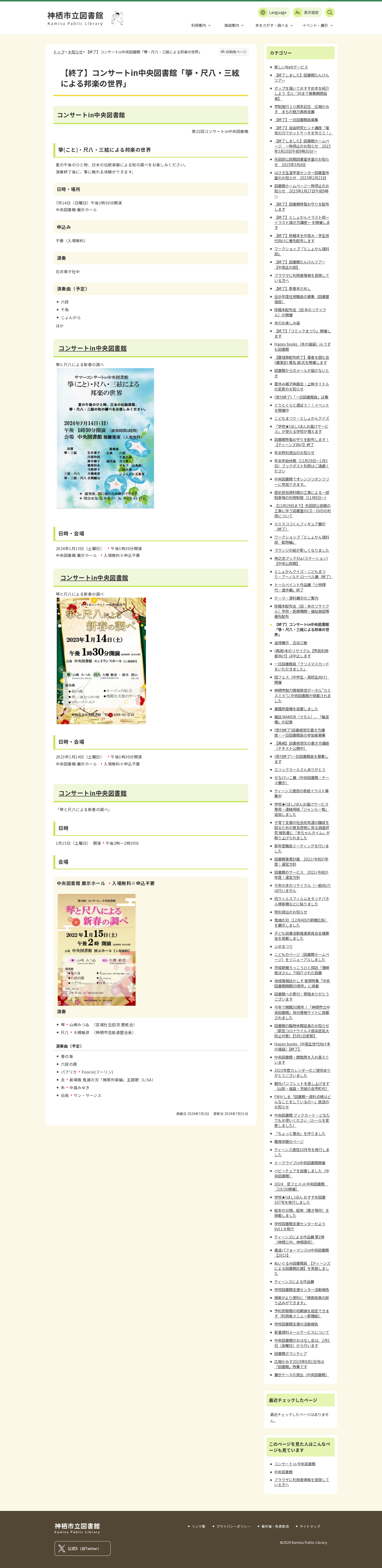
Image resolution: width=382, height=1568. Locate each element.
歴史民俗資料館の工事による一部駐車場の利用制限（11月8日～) (301, 495)
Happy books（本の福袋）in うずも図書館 (302, 346)
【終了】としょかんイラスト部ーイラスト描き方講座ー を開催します (302, 222)
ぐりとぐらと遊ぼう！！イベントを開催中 (301, 407)
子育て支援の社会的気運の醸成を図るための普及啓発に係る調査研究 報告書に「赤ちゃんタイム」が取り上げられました (302, 830)
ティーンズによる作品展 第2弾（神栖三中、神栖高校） (299, 1239)
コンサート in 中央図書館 (294, 1463)
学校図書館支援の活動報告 (296, 1324)
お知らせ (75, 51)
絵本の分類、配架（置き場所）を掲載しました (301, 1212)
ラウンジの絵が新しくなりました (301, 550)
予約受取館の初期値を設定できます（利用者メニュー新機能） (301, 1313)
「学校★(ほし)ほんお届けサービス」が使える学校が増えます (301, 428)
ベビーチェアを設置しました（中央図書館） (301, 1173)
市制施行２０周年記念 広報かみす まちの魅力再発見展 (301, 109)
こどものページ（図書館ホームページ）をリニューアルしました (301, 957)
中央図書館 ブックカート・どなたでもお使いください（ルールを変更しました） (302, 1120)
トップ (58, 51)
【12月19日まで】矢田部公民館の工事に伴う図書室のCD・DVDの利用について (302, 510)
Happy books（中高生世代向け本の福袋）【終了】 (302, 1046)
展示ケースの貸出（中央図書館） (301, 1374)
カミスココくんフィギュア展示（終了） (299, 526)
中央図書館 (283, 1471)
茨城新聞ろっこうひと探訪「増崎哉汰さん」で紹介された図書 (301, 970)
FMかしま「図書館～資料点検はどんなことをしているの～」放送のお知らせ (302, 1101)
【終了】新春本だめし (292, 288)
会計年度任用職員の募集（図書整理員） (301, 299)
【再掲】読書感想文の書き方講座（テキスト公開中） (301, 745)
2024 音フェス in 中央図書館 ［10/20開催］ (301, 1186)
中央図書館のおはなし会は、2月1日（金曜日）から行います (302, 1342)
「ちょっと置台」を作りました (299, 1133)
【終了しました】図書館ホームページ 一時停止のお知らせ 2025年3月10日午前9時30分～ (302, 146)
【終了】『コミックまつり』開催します (302, 333)
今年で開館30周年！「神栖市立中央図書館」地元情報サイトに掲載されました (302, 1012)
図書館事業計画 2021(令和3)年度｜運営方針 (301, 861)
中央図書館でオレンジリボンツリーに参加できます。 (301, 481)
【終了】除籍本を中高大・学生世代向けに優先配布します (301, 238)
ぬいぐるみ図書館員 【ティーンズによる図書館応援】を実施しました (302, 1268)
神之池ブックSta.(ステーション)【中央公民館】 (301, 560)
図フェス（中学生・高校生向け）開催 (301, 679)
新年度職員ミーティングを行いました (301, 848)
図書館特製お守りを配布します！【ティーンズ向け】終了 (301, 442)
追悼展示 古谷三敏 (290, 642)
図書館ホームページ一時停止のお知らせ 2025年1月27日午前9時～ (301, 191)
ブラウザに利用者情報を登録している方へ (301, 277)
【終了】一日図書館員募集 (296, 119)
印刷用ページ (236, 51)
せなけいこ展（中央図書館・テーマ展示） (301, 780)
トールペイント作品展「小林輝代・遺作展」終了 (299, 587)
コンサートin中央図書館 (92, 347)
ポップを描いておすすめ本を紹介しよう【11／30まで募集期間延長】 (301, 93)
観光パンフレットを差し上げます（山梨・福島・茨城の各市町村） (301, 1086)
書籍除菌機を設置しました (296, 708)
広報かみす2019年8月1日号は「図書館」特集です (299, 1364)
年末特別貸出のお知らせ (294, 452)
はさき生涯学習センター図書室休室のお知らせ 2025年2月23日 (301, 175)
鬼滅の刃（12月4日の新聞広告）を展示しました (301, 922)
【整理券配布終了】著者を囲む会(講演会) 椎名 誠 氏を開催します (301, 359)
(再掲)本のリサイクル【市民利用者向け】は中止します (301, 653)
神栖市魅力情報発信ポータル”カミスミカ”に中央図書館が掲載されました (302, 695)
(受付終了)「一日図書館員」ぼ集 (301, 397)
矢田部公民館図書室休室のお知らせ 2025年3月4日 (301, 161)
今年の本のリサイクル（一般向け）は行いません (302, 888)
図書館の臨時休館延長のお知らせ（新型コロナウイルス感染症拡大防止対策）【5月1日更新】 (301, 1030)
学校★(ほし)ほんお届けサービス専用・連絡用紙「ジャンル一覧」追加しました (301, 809)
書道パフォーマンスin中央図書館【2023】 (301, 1252)
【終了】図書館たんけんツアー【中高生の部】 (299, 264)
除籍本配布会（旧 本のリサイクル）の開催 (300, 312)
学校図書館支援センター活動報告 (301, 1289)
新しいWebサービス (291, 67)
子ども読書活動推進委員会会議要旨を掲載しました (301, 935)
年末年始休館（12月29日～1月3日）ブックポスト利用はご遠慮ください (301, 465)
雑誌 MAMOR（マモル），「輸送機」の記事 (301, 719)
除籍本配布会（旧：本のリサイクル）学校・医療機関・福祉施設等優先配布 (301, 611)
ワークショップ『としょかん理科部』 (301, 251)
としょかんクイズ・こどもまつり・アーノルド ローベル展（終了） (303, 574)
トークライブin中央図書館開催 (299, 1162)
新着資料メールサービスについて (301, 1332)
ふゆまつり (283, 946)
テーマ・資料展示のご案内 (296, 598)
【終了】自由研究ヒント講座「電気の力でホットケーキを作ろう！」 (303, 130)
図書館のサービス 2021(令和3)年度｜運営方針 (301, 874)
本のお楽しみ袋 (287, 322)
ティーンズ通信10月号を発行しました (301, 1152)
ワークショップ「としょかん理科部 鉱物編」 (301, 539)
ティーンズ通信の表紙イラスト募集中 (301, 793)
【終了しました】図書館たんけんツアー (301, 77)
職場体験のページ (289, 1141)
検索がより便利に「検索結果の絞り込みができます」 (301, 1300)
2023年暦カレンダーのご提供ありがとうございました (302, 1072)
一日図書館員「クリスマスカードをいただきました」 (301, 666)
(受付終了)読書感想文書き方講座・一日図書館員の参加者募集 (299, 732)
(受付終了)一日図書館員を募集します (301, 759)
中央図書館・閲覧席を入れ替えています (301, 1059)
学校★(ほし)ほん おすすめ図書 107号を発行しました (299, 1199)
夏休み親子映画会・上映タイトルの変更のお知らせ (301, 386)
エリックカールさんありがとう (299, 769)
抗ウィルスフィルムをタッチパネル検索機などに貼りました (301, 901)
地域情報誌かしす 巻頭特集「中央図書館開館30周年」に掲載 (302, 983)
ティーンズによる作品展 (294, 1281)
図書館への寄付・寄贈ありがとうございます (301, 996)
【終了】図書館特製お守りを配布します (301, 206)
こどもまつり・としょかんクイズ (301, 418)
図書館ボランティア (290, 1353)
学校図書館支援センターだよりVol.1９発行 (299, 1226)
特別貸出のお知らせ (290, 912)
